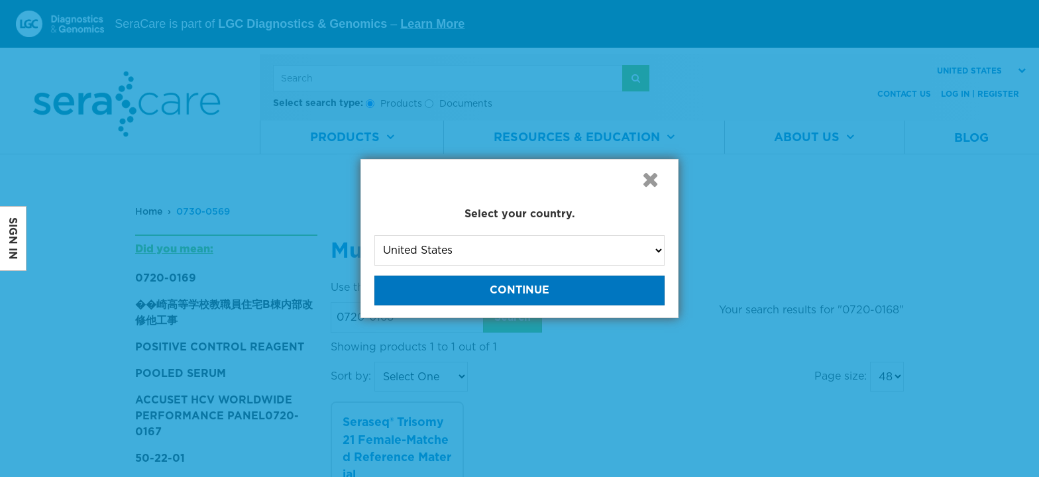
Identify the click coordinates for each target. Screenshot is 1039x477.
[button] (650, 179)
